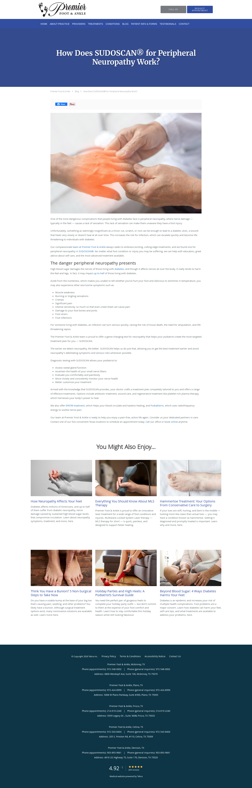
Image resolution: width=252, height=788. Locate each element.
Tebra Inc (93, 656)
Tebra (140, 776)
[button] (200, 9)
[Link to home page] (57, 9)
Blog (77, 91)
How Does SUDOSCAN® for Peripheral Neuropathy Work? (110, 91)
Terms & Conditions (130, 656)
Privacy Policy (109, 656)
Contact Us (175, 656)
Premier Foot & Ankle (60, 91)
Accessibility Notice (155, 656)
